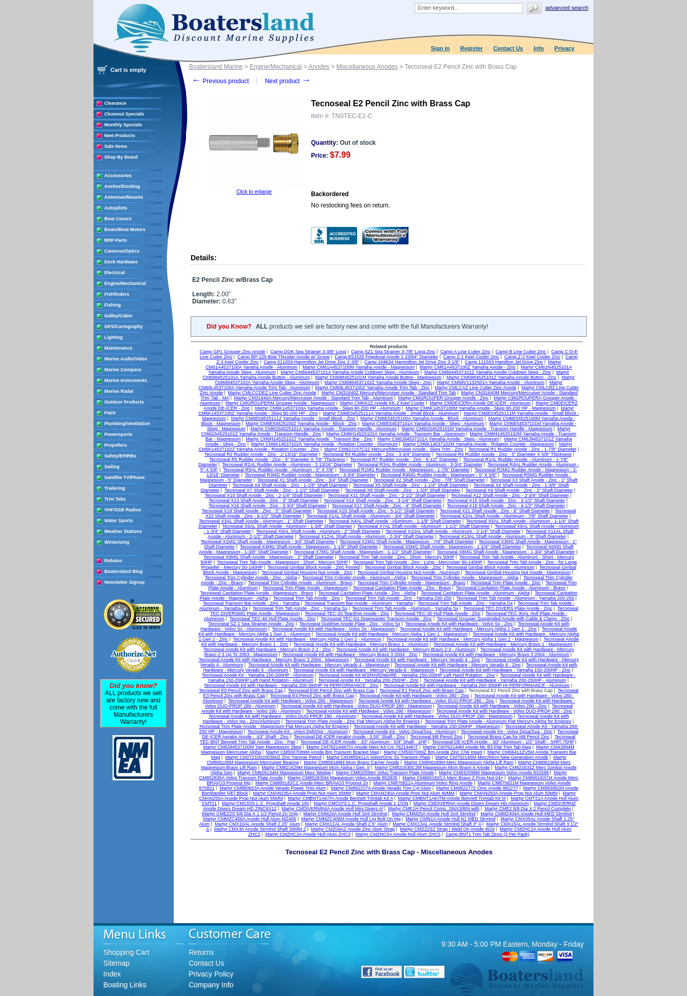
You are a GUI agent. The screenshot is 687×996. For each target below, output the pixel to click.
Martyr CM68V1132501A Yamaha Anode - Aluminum (490, 382)
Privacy (564, 48)
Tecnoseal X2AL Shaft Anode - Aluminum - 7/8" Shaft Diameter (504, 516)
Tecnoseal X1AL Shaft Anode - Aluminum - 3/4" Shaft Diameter (370, 516)
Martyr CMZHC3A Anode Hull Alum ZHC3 (307, 834)
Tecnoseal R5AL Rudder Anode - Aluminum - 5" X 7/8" (278, 469)
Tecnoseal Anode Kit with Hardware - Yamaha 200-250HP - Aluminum (494, 680)
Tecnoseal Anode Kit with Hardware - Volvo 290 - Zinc (492, 705)
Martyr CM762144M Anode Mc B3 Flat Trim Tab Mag (477, 747)
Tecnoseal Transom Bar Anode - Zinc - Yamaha (251, 603)
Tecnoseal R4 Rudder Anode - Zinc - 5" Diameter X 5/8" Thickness (503, 454)
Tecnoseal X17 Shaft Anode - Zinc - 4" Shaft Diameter (387, 505)
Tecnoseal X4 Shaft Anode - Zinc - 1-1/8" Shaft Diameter (290, 485)
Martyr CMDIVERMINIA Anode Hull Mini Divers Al (332, 808)
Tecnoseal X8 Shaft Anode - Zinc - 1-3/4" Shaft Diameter (402, 490)
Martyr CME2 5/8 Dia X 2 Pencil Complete (528, 808)
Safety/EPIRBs (120, 455)
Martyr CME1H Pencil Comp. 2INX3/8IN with (433, 808)
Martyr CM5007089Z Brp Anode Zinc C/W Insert (433, 752)
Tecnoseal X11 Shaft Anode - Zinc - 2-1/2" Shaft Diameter (387, 495)
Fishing (112, 305)
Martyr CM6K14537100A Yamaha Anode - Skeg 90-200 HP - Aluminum (327, 408)
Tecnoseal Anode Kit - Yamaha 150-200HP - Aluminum (258, 675)
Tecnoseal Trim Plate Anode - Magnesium (305, 587)
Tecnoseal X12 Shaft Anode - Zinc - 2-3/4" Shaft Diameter (510, 495)
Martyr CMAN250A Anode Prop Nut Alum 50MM (508, 793)
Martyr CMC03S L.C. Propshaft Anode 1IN (265, 803)
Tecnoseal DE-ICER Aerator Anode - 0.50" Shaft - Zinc (349, 736)
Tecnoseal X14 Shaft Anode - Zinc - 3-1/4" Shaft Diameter (383, 500)
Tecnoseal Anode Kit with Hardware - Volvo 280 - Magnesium (291, 700)
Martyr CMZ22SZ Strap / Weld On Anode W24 (447, 829)
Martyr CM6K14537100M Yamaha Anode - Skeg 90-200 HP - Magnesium (480, 408)
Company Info (211, 985)
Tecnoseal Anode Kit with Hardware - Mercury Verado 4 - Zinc (417, 659)
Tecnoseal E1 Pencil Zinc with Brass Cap (422, 690)
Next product (287, 81)
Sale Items (115, 146)
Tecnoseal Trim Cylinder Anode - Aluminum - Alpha (354, 577)
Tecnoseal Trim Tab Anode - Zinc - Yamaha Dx (465, 603)
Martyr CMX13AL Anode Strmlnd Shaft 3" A (437, 824)
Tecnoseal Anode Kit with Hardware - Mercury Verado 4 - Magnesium (318, 664)
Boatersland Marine (216, 66)
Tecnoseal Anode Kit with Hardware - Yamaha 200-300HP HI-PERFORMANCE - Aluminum (476, 685)
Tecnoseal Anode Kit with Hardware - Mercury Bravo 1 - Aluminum (361, 644)
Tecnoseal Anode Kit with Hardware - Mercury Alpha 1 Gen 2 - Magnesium (462, 639)
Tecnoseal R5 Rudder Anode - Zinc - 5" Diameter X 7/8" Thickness (277, 459)
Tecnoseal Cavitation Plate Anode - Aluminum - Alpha (475, 593)
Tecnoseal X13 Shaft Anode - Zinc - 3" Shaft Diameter (264, 500)
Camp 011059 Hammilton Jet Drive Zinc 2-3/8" (311, 362)
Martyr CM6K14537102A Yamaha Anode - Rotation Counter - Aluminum (324, 444)
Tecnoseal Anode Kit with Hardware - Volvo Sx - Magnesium (333, 628)
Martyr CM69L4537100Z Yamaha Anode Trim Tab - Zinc (372, 387)
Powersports (118, 434)
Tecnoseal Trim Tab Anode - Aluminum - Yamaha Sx (405, 608)
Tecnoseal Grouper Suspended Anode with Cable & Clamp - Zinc (503, 618)
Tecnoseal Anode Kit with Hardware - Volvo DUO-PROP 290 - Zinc (504, 711)
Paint (110, 412)
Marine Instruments (125, 380)
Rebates (113, 560)
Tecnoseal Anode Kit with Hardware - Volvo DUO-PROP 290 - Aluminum (282, 716)
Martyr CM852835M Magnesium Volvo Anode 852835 (343, 777)
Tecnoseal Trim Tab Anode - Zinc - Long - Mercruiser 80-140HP (417, 562)
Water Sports (118, 520)
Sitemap (116, 963)
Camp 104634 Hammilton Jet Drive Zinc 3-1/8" (412, 362)
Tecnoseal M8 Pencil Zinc (436, 736)
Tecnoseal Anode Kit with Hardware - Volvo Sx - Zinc (459, 623)
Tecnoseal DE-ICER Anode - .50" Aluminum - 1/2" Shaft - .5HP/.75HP (503, 741)
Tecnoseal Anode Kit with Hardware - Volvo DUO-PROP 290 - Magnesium (436, 716)
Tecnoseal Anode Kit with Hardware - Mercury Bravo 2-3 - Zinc (267, 649)
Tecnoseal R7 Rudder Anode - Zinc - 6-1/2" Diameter (404, 459)
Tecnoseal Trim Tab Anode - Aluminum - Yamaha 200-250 (515, 598)
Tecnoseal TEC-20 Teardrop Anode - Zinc (347, 613)
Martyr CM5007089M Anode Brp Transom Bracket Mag (322, 752)
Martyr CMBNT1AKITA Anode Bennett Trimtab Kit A (340, 798)
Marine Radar (119, 391)
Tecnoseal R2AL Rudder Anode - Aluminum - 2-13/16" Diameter (287, 464)
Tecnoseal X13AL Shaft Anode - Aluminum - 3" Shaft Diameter (502, 536)
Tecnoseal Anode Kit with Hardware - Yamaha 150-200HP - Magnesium (427, 726)
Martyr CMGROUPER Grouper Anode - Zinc (443, 397)
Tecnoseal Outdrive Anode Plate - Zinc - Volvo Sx (350, 623)
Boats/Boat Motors (124, 229)
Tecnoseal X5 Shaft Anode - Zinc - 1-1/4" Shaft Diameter (411, 485)
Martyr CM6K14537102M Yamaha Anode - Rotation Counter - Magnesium (478, 444)
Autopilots (115, 207)
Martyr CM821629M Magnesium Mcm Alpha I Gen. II (315, 767)
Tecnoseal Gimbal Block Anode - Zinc (403, 567)
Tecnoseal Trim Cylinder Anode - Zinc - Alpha (251, 577)
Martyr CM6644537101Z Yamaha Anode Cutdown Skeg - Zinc (487, 372)
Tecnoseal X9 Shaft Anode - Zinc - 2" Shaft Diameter (519, 490)
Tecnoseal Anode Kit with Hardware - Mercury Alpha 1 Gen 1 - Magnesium (391, 634)
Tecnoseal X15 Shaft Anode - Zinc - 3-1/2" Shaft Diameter (506, 500)
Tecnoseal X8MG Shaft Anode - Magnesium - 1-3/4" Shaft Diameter (506, 551)
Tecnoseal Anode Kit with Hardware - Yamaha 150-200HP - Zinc (504, 670)
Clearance (115, 103)
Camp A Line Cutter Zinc (465, 351)
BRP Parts (115, 240)
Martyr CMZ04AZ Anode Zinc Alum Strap (353, 829)
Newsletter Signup (124, 582)
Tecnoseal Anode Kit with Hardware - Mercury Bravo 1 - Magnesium (503, 644)
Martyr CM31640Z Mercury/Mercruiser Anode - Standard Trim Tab (388, 392)
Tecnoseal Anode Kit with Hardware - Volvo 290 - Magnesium (369, 711)
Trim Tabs (115, 499)
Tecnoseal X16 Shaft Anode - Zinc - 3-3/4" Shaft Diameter (268, 505)
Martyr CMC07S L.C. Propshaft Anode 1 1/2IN (361, 803)
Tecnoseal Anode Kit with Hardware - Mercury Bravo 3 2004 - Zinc (349, 654)
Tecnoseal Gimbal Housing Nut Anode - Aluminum (409, 572)
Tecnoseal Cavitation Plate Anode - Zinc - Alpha (367, 593)
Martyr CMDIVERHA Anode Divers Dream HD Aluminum (471, 803)
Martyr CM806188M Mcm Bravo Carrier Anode (351, 762)
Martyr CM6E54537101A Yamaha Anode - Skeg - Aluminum (423, 423)
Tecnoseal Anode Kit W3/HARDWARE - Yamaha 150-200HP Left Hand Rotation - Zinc (407, 675)
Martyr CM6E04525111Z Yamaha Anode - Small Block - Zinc (293, 418)
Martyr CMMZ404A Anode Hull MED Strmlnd (526, 813)
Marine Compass (122, 369)
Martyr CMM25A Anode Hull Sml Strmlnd (434, 813)
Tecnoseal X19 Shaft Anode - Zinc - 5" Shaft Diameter (256, 510)
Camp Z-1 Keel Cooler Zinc (471, 356)
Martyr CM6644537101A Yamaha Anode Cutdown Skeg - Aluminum (350, 372)
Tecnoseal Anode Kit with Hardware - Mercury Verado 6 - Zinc (458, 664)
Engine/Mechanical (125, 283)
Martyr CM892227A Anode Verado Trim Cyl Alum (381, 788)
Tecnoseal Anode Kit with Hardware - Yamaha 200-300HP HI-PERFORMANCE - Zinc (291, 685)
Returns (201, 952)
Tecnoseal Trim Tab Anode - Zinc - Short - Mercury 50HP (396, 557)
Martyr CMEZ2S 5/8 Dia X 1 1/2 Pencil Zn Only (250, 813)
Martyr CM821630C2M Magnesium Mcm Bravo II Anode (432, 767)
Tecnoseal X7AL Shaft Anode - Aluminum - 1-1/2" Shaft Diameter (423, 526)
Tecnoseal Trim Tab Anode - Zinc (306, 598)
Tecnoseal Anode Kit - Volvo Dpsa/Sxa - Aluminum (404, 731)
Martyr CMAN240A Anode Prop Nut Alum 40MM (405, 793)
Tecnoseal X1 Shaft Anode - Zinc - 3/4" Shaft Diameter (313, 480)
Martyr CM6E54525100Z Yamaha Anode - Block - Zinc (301, 423)
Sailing (112, 466)
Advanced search (566, 8)
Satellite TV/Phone (124, 477)
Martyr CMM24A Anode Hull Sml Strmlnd (345, 813)
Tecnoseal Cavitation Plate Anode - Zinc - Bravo (402, 587)
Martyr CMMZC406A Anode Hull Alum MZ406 (249, 818)
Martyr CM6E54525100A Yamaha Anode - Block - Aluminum (421, 418)
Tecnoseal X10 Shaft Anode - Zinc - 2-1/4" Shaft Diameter (264, 495)
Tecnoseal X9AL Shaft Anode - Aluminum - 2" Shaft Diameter (318, 531)
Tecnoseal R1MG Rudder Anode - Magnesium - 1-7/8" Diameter (404, 469)
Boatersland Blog (123, 571)
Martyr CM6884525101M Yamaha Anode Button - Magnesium (378, 377)
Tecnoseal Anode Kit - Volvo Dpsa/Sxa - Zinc (506, 731)
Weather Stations (123, 531)
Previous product (220, 81)
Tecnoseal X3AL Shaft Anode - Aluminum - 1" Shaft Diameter (261, 521)
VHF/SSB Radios (122, 509)
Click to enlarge (254, 192)
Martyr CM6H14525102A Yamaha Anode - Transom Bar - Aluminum (395, 433)
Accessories (118, 175)
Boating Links (124, 985)
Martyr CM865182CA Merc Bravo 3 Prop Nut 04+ (452, 777)
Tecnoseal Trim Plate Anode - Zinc (506, 582)
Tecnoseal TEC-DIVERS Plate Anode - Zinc (507, 608)
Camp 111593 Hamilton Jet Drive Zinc (504, 362)
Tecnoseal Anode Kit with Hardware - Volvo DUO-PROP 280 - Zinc (426, 700)
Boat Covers (118, 218)
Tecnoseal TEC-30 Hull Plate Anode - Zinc (438, 613)
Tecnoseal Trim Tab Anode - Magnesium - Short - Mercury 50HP (282, 562)
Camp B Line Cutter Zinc (520, 351)
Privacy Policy (211, 974)
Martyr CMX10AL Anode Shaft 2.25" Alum (257, 824)
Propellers (115, 445)
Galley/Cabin (118, 315)
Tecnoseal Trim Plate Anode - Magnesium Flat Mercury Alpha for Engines (274, 726)
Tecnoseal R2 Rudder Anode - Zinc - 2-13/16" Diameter (261, 454)
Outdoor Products (124, 402)
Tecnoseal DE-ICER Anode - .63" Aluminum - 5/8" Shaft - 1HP (364, 741)
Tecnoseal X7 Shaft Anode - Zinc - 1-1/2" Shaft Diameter (282, 490)
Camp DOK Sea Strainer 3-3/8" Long (308, 351)
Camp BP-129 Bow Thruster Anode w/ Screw (283, 356)
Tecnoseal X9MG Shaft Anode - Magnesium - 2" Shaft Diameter (268, 557)
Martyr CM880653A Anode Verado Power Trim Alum (272, 788)
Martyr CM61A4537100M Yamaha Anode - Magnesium (359, 367)
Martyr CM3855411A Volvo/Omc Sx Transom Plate (378, 757)
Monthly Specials (123, 124)
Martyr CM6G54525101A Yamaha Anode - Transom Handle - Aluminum (324, 428)
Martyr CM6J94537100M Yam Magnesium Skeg (252, 747)
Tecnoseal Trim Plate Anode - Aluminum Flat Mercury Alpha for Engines (498, 721)
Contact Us (508, 48)
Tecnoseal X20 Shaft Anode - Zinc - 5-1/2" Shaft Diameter (376, 510)
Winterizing (116, 542)
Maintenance (118, 348)
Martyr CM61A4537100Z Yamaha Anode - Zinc (468, 367)
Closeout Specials (124, 114)
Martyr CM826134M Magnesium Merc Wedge (284, 772)
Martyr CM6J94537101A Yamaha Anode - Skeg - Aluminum (438, 439)
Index (112, 974)
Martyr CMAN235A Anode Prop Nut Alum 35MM (302, 793)
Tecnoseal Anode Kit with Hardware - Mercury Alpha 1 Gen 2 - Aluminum (307, 639)
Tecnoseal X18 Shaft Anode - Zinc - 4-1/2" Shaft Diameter (506, 505)
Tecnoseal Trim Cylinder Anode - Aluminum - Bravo (300, 582)
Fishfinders (116, 294)
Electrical (114, 272)
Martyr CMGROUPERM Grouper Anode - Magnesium (280, 403)
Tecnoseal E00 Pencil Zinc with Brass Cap (331, 690)
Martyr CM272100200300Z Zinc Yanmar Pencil (273, 757)
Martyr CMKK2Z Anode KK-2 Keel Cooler (382, 403)
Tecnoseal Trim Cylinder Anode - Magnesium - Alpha (464, 577)
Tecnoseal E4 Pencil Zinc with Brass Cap (312, 695)
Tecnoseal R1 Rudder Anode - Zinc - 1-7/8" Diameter (522, 449)
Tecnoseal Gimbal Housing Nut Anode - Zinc (307, 572)
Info (538, 48)
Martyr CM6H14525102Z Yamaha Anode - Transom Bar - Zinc (309, 439)
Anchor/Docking (122, 186)
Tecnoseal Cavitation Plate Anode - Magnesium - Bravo (256, 593)
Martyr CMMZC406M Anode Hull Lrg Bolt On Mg (350, 818)
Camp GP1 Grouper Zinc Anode (233, 351)
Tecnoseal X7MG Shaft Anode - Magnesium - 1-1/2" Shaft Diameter (362, 551)
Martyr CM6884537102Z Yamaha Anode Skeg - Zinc (378, 382)
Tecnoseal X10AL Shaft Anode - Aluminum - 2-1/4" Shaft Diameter (453, 531)
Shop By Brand (121, 157)
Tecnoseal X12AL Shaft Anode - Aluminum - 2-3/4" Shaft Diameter (366, 536)
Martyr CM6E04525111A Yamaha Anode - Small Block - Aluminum (391, 413)
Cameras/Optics (122, 251)
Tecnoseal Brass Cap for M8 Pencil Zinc (509, 736)
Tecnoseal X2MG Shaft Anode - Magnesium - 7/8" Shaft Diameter (407, 541)
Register (471, 48)
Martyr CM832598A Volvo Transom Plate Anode (385, 772)
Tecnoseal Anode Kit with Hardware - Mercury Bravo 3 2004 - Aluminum (495, 654)
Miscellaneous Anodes (367, 66)
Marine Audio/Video (125, 358)
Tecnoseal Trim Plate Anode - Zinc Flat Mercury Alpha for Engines (352, 721)
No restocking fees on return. (350, 205)
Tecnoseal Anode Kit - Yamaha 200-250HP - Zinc (368, 680)
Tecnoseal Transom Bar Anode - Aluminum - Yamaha (359, 603)
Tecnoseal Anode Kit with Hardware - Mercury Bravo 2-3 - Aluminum (405, 649)
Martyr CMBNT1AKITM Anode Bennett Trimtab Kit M (452, 798)
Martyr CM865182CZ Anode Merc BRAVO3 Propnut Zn (311, 783)
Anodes (318, 66)
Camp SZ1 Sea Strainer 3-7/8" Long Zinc (393, 351)
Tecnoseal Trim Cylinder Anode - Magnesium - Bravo (412, 582)
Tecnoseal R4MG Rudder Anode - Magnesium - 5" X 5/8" (438, 474)
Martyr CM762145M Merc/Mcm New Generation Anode (491, 757)
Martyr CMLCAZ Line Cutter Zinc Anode (475, 387)
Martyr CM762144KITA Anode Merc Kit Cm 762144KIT (362, 747)
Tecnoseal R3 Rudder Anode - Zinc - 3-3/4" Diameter (377, 454)
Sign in (440, 48)
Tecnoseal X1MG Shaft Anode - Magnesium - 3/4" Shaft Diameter (268, 541)
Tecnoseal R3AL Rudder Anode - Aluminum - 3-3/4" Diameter (419, 464)
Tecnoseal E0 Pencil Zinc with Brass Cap (241, 690)
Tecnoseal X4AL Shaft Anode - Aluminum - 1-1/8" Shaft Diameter (394, 521)
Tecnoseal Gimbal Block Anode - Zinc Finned (314, 567)
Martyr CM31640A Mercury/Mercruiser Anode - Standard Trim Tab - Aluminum (313, 397)
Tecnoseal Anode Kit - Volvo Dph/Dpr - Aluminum (298, 731)
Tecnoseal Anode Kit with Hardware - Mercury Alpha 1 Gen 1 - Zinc (468, 628)
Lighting (113, 337)
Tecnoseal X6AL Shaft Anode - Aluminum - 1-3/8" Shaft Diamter (287, 526)
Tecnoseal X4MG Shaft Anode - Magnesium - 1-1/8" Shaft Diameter (309, 546)
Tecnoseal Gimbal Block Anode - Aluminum (490, 567)
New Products (119, 135)
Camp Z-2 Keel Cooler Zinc (532, 356)
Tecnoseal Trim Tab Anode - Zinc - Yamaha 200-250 (398, 598)
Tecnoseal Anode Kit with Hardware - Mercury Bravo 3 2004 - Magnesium (274, 659)
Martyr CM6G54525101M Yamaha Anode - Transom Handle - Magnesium (477, 428)
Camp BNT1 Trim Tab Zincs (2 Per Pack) (487, 834)
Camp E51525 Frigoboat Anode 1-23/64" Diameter (386, 356)
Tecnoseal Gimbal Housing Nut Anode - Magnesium (517, 572)
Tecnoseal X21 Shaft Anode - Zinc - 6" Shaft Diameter (495, 510)
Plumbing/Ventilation (127, 423)
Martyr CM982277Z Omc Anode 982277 (477, 788)
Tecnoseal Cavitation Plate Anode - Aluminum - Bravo (510, 587)
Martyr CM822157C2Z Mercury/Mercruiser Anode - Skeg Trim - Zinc (393, 449)
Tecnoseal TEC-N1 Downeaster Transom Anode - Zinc (376, 618)
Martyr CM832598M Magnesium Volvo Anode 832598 (494, 772)
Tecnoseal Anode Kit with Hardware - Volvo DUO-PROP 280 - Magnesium (356, 705)
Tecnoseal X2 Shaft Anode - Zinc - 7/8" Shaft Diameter (429, 480)
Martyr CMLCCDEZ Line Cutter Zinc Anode (272, 392)
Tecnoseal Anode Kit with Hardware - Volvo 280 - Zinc (414, 695)
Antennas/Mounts (123, 197)
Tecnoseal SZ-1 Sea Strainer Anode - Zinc (251, 623)
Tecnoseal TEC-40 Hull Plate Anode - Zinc (272, 618)
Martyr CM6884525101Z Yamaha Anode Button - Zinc (501, 377)
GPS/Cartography (123, 326)
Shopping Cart (126, 952)
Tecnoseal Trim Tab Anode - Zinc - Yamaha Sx (300, 608)
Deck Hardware (121, 261)
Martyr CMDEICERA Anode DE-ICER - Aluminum (480, 403)
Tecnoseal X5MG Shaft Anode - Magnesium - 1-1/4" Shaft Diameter (452, 546)
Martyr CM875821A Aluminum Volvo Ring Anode (423, 783)
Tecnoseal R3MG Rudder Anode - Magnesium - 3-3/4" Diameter (310, 474)
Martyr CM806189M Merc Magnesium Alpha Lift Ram (458, 762)
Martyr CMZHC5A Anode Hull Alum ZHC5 (398, 834)
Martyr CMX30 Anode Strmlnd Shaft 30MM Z (260, 829)
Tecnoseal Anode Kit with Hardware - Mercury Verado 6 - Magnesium (363, 670)
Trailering (114, 488)
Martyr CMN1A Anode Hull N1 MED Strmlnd (450, 818)
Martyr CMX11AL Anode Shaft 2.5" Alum (346, 824)
